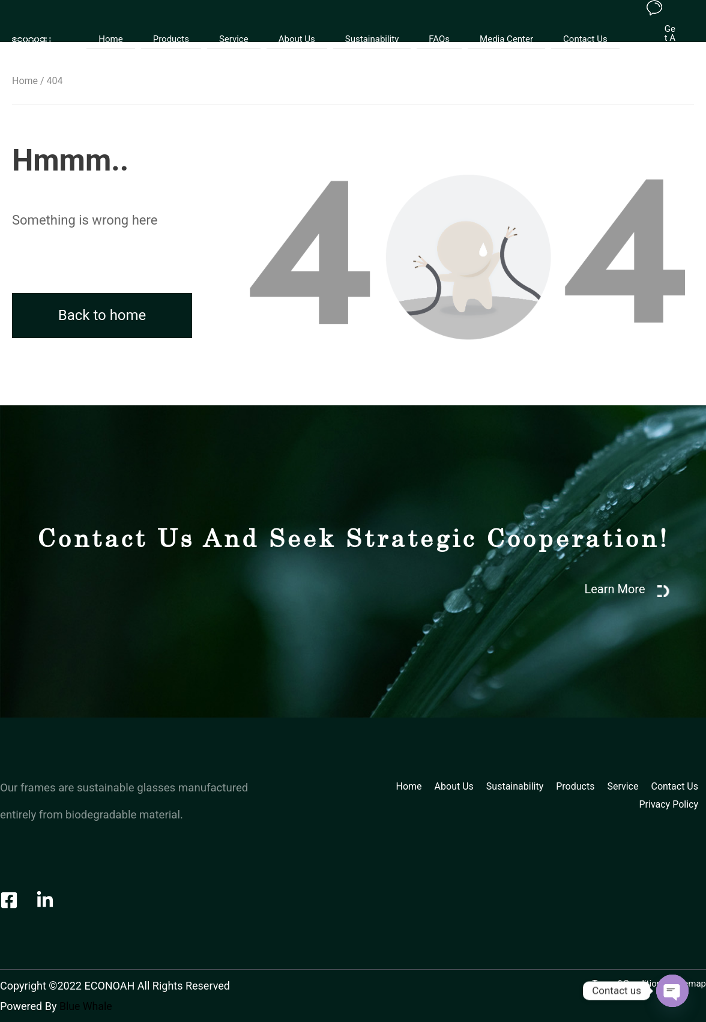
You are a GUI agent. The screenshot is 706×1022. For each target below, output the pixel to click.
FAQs (430, 25)
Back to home (102, 315)
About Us (300, 25)
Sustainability (369, 25)
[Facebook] (9, 900)
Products (186, 25)
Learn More (616, 589)
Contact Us (564, 25)
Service (243, 25)
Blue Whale (86, 1006)
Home (131, 25)
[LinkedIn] (45, 900)
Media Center (491, 25)
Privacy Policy (669, 804)
